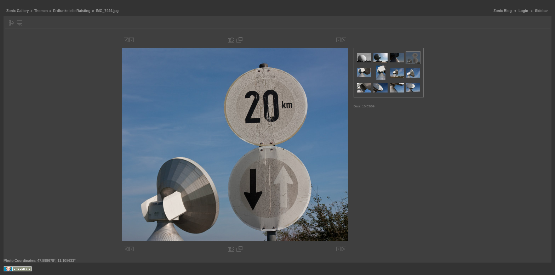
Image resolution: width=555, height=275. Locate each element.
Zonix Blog (502, 11)
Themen (40, 11)
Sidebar (541, 11)
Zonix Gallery (17, 11)
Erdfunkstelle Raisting (72, 11)
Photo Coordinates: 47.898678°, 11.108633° (40, 261)
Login (523, 11)
